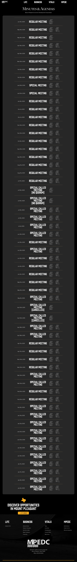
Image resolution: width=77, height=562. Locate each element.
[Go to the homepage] (38, 543)
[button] (25, 2)
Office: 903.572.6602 (38, 553)
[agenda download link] (58, 29)
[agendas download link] (52, 21)
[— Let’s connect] (23, 513)
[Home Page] (5, 2)
